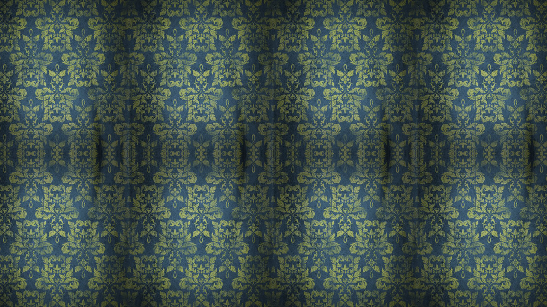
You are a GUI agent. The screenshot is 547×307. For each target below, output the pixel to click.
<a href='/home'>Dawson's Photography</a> (273, 153)
